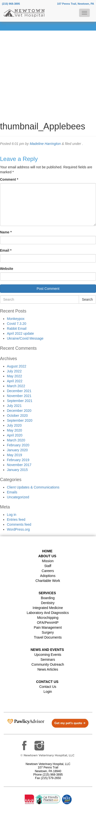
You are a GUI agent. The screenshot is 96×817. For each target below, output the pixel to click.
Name (6, 232)
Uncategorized (18, 497)
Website (6, 269)
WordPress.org (18, 529)
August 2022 (16, 366)
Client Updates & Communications (33, 487)
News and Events (47, 650)
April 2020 (14, 435)
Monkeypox (16, 319)
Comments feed (19, 524)
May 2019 (14, 455)
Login (48, 692)
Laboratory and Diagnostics (48, 613)
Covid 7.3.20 (16, 324)
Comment (9, 179)
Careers (48, 571)
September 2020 (19, 420)
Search (87, 299)
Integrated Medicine (48, 608)
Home (47, 551)
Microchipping (47, 618)
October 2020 (17, 415)
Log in (11, 515)
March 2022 (16, 386)
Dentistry (47, 603)
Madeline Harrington (45, 144)
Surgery (48, 632)
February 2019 (18, 460)
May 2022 (14, 376)
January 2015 (17, 470)
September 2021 (19, 401)
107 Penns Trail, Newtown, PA (75, 3)
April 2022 (14, 381)
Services (47, 593)
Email (6, 250)
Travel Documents (48, 637)
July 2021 (14, 406)
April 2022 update (20, 333)
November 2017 (19, 465)
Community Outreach (48, 664)
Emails (12, 492)
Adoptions (47, 576)
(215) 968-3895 (11, 3)
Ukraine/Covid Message (25, 338)
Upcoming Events (47, 655)
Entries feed (16, 519)
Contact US (47, 682)
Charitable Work (47, 581)
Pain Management (48, 627)
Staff (47, 566)
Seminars (47, 659)
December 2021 (19, 391)
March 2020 (16, 440)
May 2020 (14, 430)
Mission (47, 561)
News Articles (47, 669)
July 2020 (14, 425)
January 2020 (17, 450)
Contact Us (47, 687)
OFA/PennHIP (48, 623)
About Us (47, 556)
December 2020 (19, 411)
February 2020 (18, 445)
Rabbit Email (16, 328)
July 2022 (14, 371)
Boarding (48, 598)
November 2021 (19, 396)
